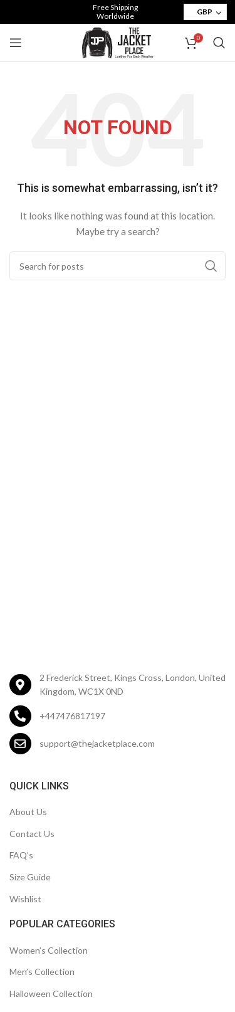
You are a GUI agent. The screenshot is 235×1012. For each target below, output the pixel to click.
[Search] (219, 42)
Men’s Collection (42, 971)
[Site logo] (118, 41)
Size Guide (30, 877)
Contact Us (32, 833)
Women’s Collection (48, 950)
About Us (28, 811)
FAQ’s (21, 855)
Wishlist (25, 898)
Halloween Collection (51, 993)
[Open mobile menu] (15, 42)
